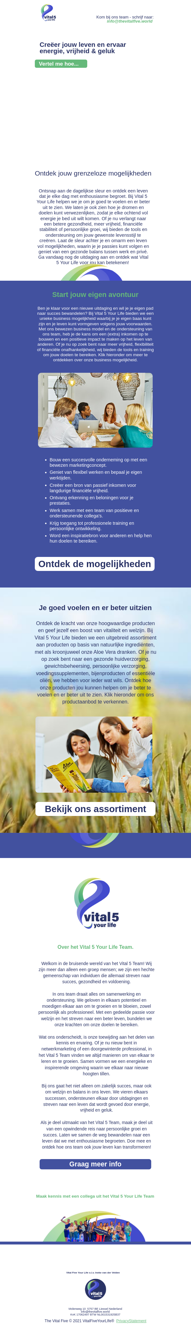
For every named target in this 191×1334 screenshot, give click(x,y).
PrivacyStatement (131, 1321)
